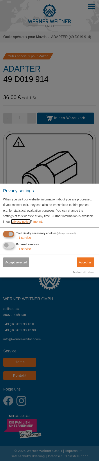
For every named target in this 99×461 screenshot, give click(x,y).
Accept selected (16, 262)
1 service (23, 237)
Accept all (85, 262)
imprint (37, 221)
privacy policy (21, 221)
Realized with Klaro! (83, 272)
